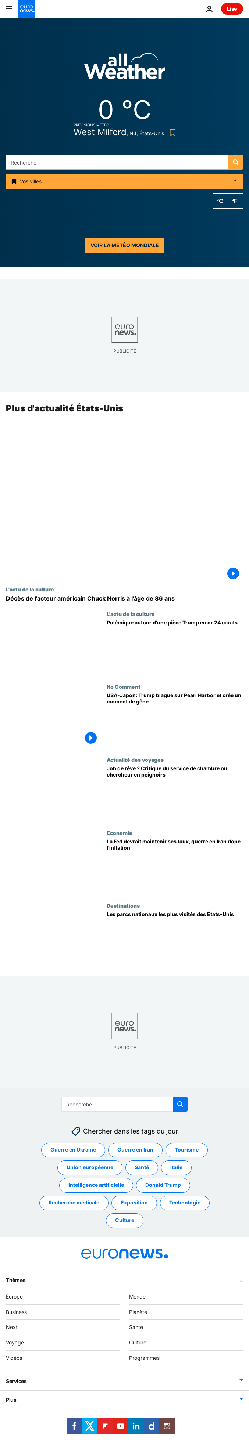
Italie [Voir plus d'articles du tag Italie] (176, 1167)
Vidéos (14, 1358)
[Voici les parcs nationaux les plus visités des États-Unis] (175, 939)
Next (12, 1327)
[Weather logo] (124, 68)
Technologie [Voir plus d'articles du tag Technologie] (184, 1203)
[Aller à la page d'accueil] (26, 9)
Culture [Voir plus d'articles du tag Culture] (124, 1220)
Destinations (123, 906)
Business (16, 1312)
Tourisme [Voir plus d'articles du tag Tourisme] (187, 1150)
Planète (138, 1312)
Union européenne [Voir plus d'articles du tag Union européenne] (90, 1167)
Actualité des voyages (135, 760)
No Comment (123, 687)
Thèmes (15, 1280)
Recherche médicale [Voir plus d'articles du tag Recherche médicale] (74, 1203)
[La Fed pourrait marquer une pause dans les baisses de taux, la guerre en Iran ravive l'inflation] (175, 866)
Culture (137, 1343)
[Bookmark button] (171, 132)
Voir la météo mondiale (124, 245)
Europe (14, 1296)
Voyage (15, 1343)
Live (232, 9)
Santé (136, 1327)
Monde (137, 1296)
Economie (119, 833)
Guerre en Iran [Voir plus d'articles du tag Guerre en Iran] (135, 1150)
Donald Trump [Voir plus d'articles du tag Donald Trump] (163, 1185)
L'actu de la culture (30, 589)
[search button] (235, 162)
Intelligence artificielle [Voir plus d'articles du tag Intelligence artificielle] (96, 1185)
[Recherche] (124, 162)
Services (16, 1381)
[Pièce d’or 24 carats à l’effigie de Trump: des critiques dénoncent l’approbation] (175, 647)
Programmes (144, 1358)
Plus (11, 1400)
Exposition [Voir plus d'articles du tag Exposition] (134, 1203)
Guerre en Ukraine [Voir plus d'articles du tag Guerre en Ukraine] (73, 1150)
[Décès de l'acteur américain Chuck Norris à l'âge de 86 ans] (124, 598)
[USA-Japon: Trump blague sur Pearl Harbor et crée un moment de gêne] (175, 720)
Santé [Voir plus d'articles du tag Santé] (142, 1167)
